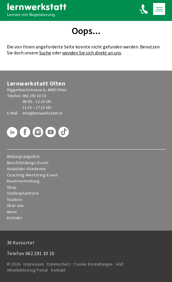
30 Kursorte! (20, 243)
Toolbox (14, 199)
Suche (45, 53)
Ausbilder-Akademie (26, 168)
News (12, 211)
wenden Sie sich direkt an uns (91, 53)
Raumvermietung (23, 181)
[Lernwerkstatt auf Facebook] (26, 134)
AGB (120, 264)
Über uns (15, 205)
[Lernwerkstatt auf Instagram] (39, 134)
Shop (12, 187)
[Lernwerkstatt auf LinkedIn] (13, 134)
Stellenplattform (23, 193)
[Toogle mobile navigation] (159, 9)
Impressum (33, 264)
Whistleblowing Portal (27, 270)
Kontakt (14, 217)
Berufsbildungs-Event (28, 162)
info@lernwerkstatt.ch (42, 113)
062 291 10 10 (34, 95)
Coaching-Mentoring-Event (32, 175)
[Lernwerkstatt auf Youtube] (51, 134)
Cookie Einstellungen (93, 264)
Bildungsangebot (23, 156)
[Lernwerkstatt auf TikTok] (64, 134)
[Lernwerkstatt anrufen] (143, 9)
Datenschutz (59, 264)
